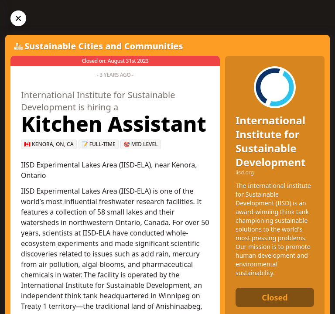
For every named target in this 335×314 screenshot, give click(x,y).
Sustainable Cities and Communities (103, 46)
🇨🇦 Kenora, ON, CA (49, 144)
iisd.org (245, 172)
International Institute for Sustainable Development (271, 141)
